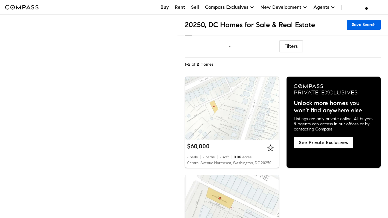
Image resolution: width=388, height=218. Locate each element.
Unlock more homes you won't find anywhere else (328, 107)
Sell (195, 7)
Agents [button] (324, 7)
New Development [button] (283, 7)
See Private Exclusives (323, 142)
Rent (180, 7)
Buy (165, 7)
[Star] (270, 148)
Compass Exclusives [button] (229, 7)
